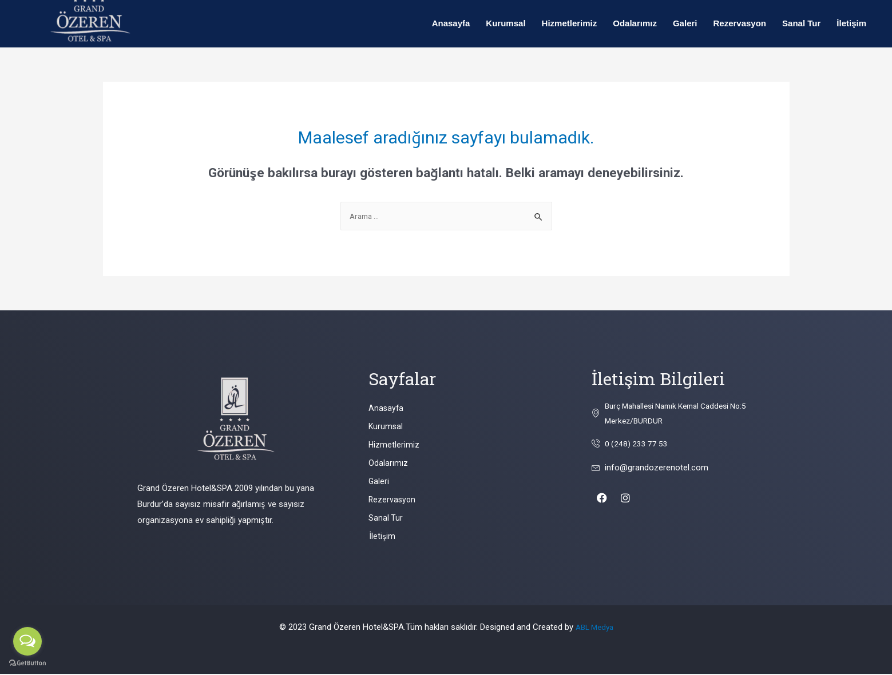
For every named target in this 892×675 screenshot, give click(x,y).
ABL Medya (594, 628)
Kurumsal (505, 23)
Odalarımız (635, 23)
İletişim (851, 23)
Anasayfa (451, 23)
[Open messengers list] (27, 641)
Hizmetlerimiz (569, 23)
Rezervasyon (739, 23)
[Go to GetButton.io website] (27, 663)
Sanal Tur (801, 23)
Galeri (685, 23)
